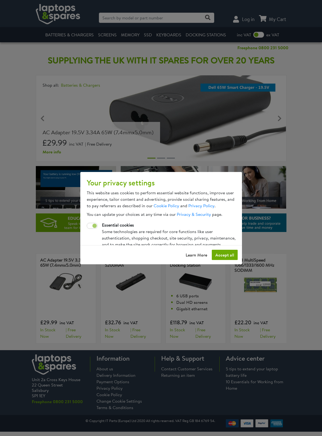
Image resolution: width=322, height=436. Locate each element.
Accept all (224, 255)
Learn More (196, 255)
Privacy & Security (194, 214)
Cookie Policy (166, 205)
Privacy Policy (201, 205)
